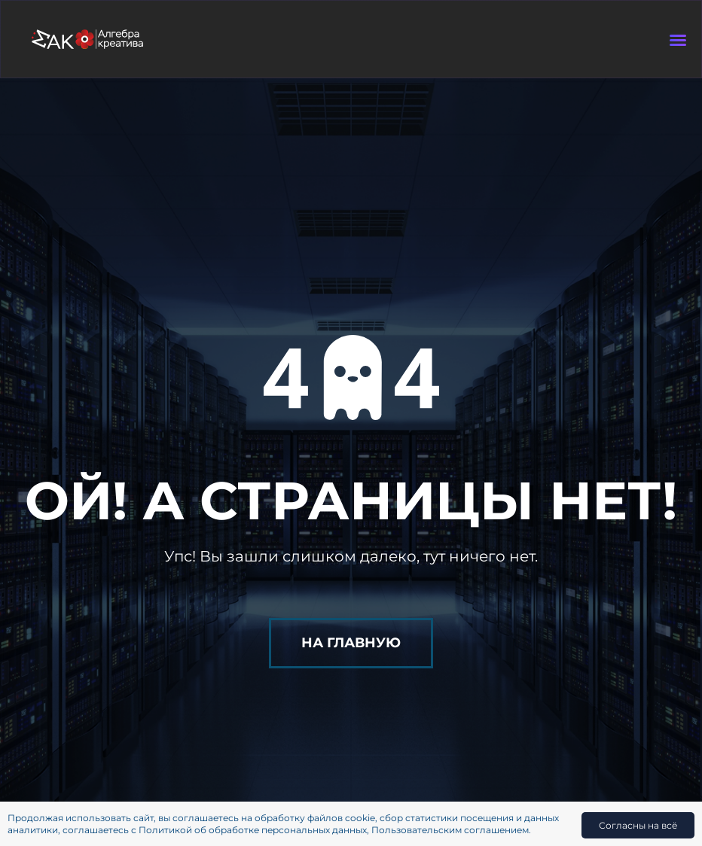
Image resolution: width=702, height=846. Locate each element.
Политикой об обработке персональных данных (253, 829)
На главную (351, 642)
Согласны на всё (638, 825)
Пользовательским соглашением (450, 829)
